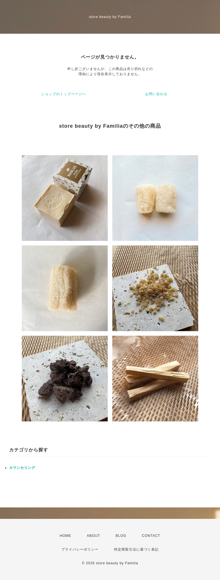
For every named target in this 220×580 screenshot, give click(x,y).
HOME (65, 536)
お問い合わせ (156, 94)
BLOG (121, 536)
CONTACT (151, 536)
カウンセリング (22, 468)
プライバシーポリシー (80, 549)
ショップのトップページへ (63, 94)
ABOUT (93, 536)
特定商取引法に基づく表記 (136, 549)
